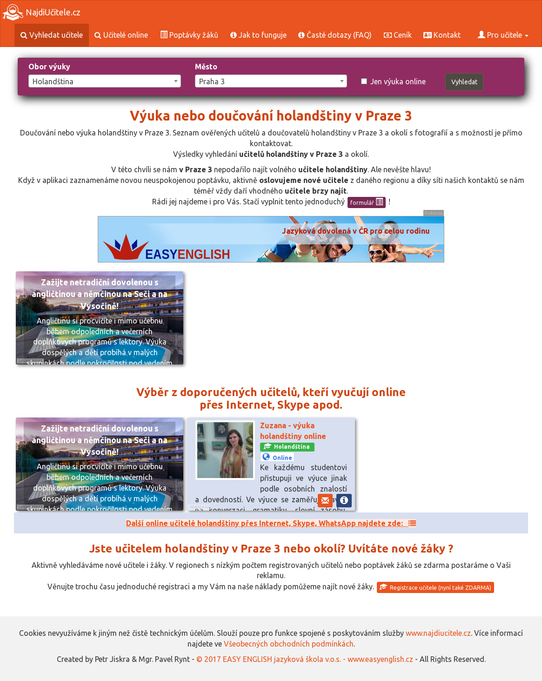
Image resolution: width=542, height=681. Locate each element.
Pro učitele (503, 35)
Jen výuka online (393, 81)
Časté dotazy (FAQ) (335, 35)
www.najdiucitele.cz (438, 633)
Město (206, 66)
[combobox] (104, 81)
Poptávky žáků (189, 35)
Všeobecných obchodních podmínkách (289, 644)
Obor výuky (49, 66)
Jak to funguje (258, 35)
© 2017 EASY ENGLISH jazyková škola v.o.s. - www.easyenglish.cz (304, 659)
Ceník (398, 35)
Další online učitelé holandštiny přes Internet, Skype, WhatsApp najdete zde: (271, 523)
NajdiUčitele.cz (41, 12)
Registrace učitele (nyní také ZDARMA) (435, 587)
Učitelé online (121, 35)
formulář (366, 202)
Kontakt (442, 35)
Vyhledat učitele (51, 35)
